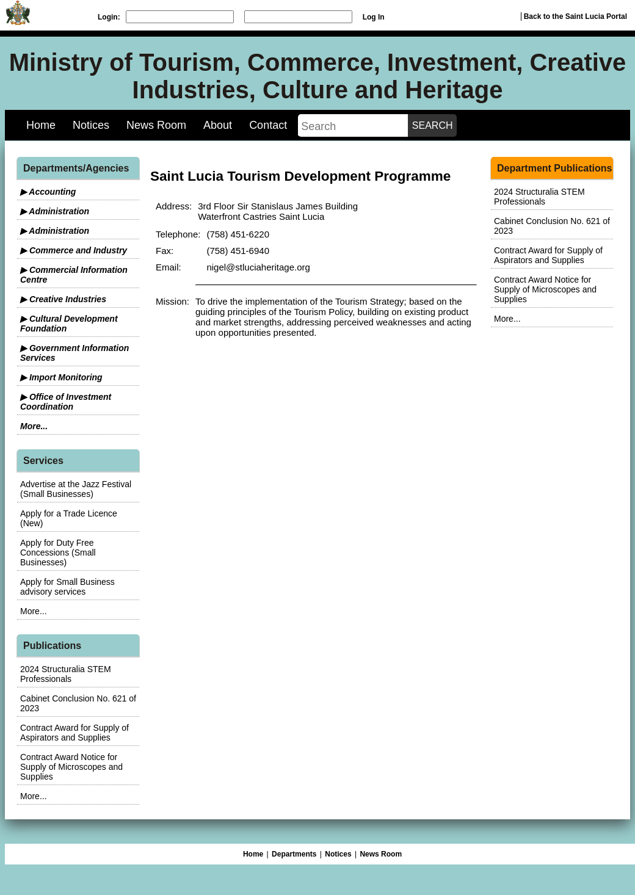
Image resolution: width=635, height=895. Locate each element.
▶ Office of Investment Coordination (65, 401)
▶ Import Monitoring (61, 377)
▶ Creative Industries (63, 299)
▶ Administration (54, 211)
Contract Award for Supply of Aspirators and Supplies (74, 732)
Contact (268, 125)
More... (34, 426)
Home (41, 125)
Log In (374, 17)
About (217, 125)
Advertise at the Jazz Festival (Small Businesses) (75, 489)
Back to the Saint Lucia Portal (575, 16)
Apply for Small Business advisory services (67, 586)
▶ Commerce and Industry (73, 250)
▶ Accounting (48, 192)
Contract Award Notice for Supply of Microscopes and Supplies (71, 766)
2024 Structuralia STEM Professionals (65, 674)
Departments (294, 854)
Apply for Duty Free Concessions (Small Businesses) (58, 552)
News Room (156, 125)
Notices (91, 125)
